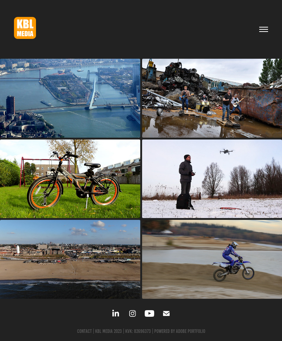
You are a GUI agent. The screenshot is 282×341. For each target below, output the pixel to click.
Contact (84, 331)
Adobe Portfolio (190, 331)
